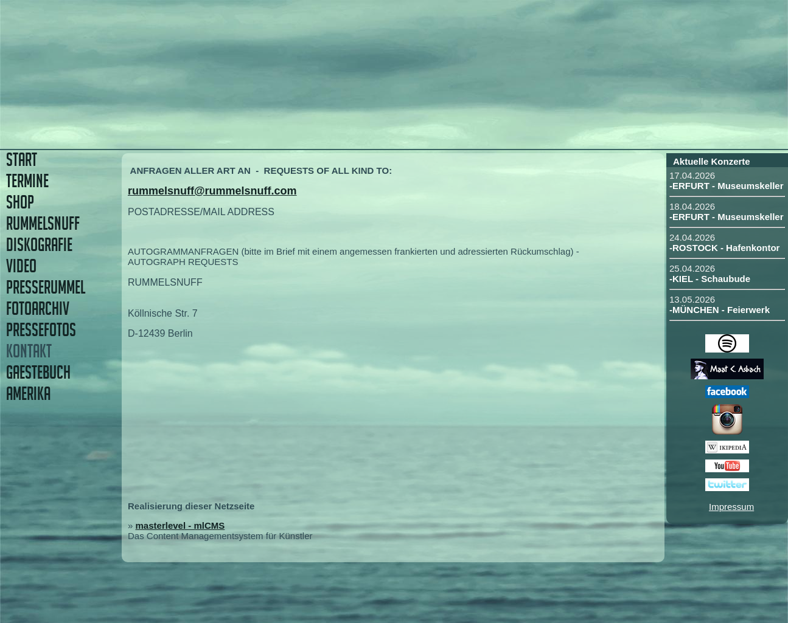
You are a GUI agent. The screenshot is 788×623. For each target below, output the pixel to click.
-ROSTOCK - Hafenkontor (724, 248)
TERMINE (27, 181)
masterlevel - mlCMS (180, 525)
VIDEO (21, 266)
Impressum (731, 506)
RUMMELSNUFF (43, 223)
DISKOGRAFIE (39, 245)
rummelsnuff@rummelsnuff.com (212, 191)
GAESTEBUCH (38, 372)
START (21, 160)
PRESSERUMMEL (45, 287)
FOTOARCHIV (37, 308)
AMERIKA (28, 394)
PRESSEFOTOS (41, 330)
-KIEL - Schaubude (709, 279)
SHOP (20, 202)
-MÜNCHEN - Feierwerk (719, 310)
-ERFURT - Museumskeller (726, 186)
